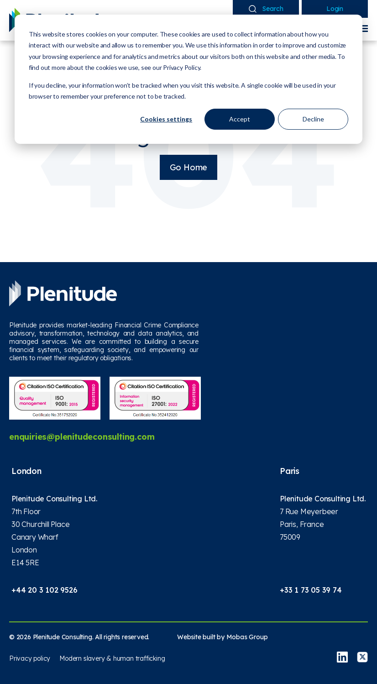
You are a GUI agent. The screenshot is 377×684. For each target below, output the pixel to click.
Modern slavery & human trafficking (112, 658)
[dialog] (188, 79)
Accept (239, 119)
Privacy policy (29, 658)
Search (266, 9)
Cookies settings (166, 119)
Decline (313, 119)
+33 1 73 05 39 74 (311, 590)
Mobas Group (247, 637)
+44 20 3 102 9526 (44, 590)
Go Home (189, 167)
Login (334, 9)
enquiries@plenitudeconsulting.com (81, 436)
